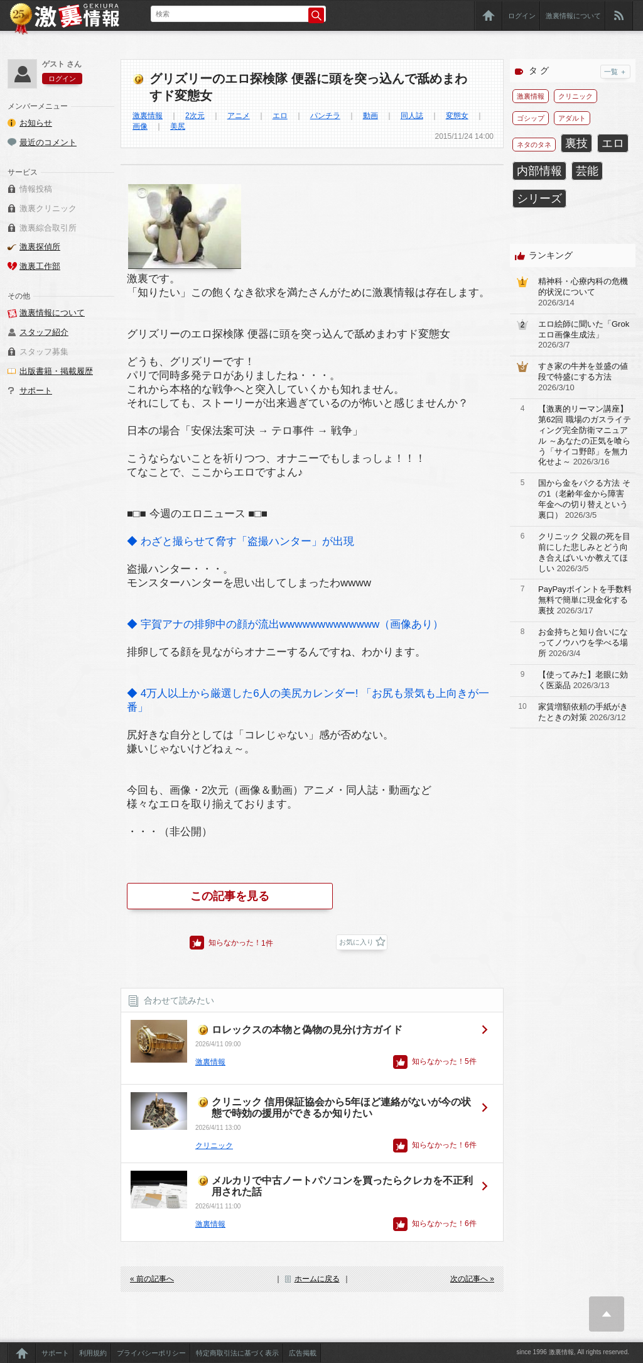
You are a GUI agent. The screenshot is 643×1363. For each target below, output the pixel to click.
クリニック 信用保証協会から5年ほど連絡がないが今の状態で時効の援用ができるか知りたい (341, 1108)
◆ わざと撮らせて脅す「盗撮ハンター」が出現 (240, 541)
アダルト (572, 118)
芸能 (587, 171)
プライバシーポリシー (151, 1353)
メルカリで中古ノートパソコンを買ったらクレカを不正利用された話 (342, 1186)
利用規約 (93, 1353)
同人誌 (412, 115)
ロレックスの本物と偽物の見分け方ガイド (307, 1029)
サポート (35, 390)
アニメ (238, 115)
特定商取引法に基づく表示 (237, 1353)
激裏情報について (573, 15)
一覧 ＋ (615, 71)
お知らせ (35, 123)
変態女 (457, 115)
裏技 (576, 143)
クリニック (214, 1145)
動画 (370, 115)
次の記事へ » (472, 1278)
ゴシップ (530, 118)
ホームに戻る (317, 1278)
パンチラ (325, 115)
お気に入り (356, 942)
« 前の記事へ (152, 1278)
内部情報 (539, 171)
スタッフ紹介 (43, 332)
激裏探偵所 (39, 246)
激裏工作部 (39, 266)
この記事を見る (229, 896)
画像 (140, 126)
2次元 (195, 115)
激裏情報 (147, 115)
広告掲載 (302, 1353)
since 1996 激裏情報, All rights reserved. (572, 1352)
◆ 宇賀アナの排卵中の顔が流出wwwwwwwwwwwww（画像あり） (285, 624)
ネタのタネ (534, 144)
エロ (280, 115)
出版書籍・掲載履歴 (56, 371)
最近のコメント (48, 142)
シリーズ (539, 198)
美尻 (177, 126)
